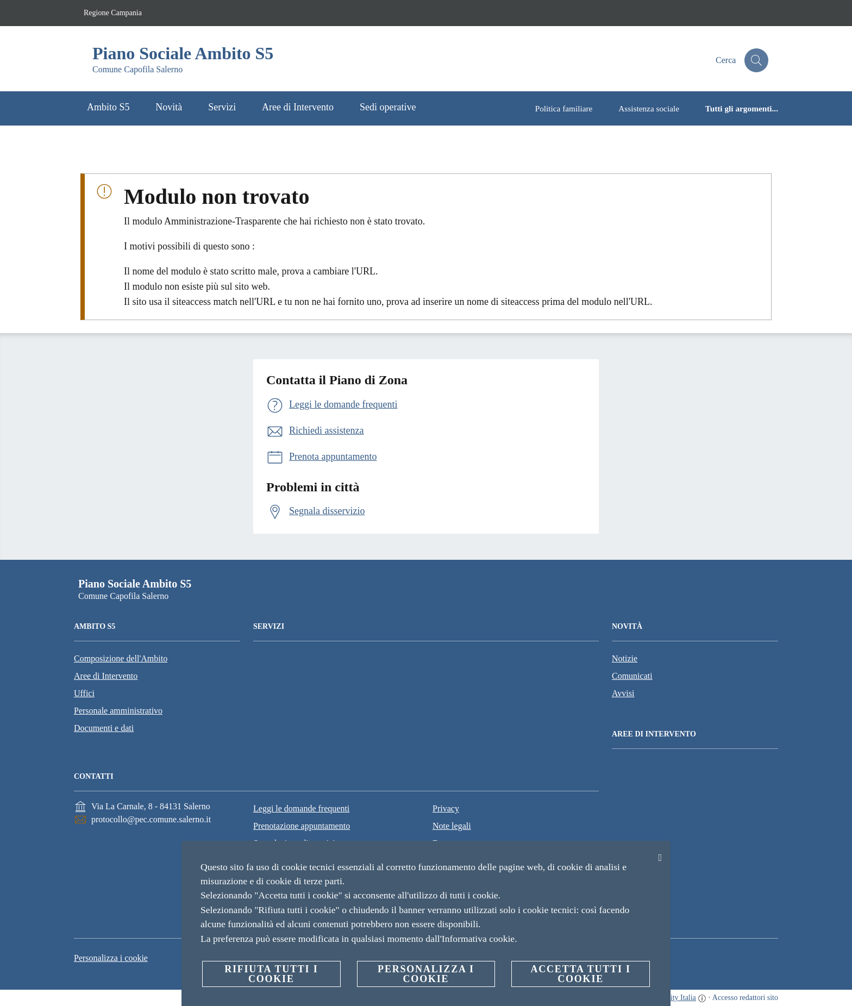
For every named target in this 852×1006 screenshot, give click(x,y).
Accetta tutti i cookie (580, 974)
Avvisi (623, 693)
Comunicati (632, 675)
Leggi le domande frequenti (301, 808)
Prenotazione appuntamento (301, 825)
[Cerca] (755, 60)
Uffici (84, 693)
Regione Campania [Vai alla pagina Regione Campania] (113, 13)
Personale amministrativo (118, 710)
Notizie (624, 658)
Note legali (452, 825)
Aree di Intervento (105, 675)
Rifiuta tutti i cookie (271, 974)
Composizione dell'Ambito (120, 658)
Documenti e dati (104, 728)
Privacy (446, 808)
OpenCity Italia (672, 997)
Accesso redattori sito (745, 997)
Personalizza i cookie (111, 958)
